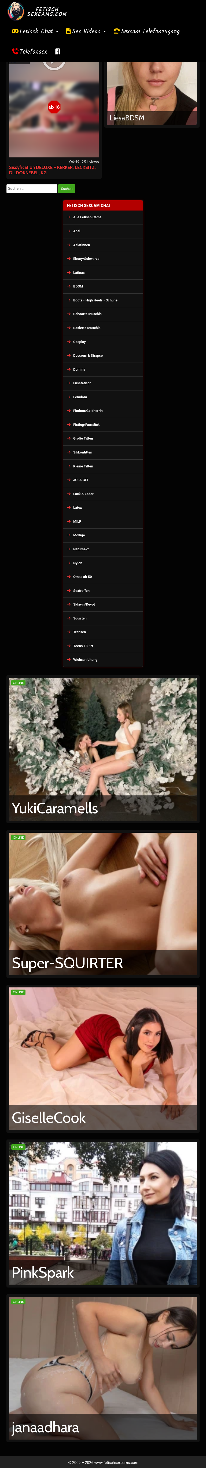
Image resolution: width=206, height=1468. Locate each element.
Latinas (79, 273)
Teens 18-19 (83, 646)
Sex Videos (89, 31)
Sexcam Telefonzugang (150, 31)
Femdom (80, 397)
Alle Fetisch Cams (87, 217)
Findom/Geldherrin (88, 411)
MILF (77, 521)
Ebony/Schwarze (86, 259)
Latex (77, 508)
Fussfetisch (82, 383)
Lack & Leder (83, 494)
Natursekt (81, 549)
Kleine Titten (83, 466)
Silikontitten (82, 452)
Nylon (77, 563)
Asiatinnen (81, 245)
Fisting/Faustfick (86, 425)
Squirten (80, 618)
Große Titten (83, 438)
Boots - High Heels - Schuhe (95, 300)
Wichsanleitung (85, 660)
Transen (79, 632)
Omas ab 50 (82, 577)
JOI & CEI (80, 480)
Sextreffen (81, 591)
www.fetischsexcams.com (116, 1462)
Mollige (79, 535)
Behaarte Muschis (87, 314)
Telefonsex (33, 52)
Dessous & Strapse (88, 355)
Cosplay (79, 342)
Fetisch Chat (39, 31)
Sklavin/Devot (84, 604)
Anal (76, 231)
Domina (79, 369)
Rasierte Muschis (87, 328)
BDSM (78, 286)
